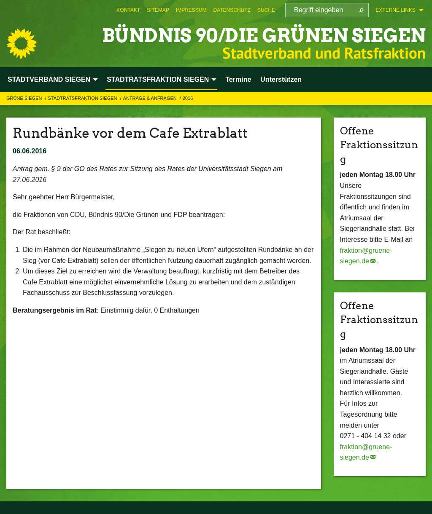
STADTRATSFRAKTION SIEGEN (83, 98)
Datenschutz (231, 10)
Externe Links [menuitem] (395, 10)
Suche (266, 10)
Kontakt (128, 10)
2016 (188, 98)
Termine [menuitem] (238, 79)
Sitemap (158, 10)
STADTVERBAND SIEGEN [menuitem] (49, 79)
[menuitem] (128, 10)
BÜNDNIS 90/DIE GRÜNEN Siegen (264, 35)
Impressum (191, 10)
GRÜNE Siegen (24, 98)
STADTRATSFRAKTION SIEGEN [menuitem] (158, 79)
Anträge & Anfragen (150, 98)
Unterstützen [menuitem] (281, 79)
